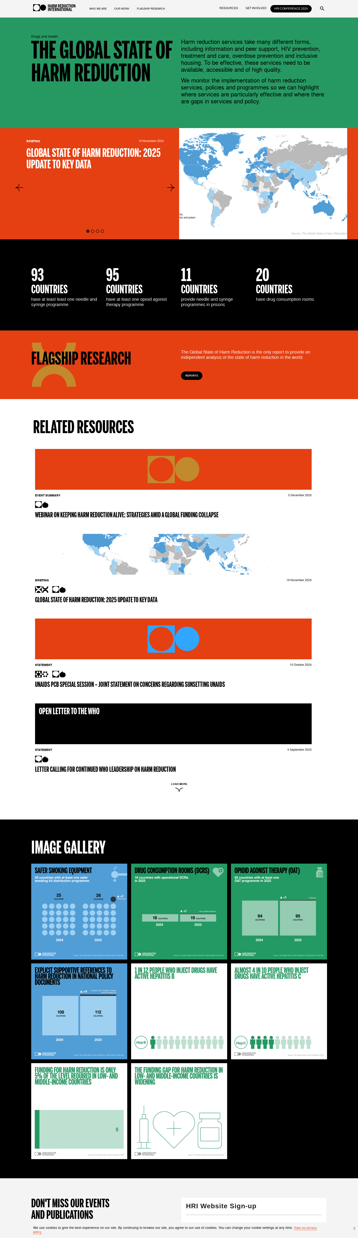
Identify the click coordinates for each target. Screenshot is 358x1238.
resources (228, 8)
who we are (101, 8)
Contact (112, 1176)
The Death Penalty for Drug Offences (234, 1161)
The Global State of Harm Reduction (233, 1166)
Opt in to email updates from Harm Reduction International (288, 1028)
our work (127, 8)
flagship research (158, 8)
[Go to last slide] (19, 187)
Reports (192, 376)
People (111, 1171)
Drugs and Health (169, 1161)
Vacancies (113, 1181)
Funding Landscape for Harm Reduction (236, 1171)
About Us (113, 1166)
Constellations (166, 1202)
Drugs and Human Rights (175, 1166)
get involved (256, 8)
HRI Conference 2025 (291, 9)
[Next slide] (171, 187)
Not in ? (192, 1066)
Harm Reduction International (229, 1083)
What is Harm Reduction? (125, 1161)
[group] (263, 183)
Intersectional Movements (175, 1176)
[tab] (88, 231)
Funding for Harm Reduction (177, 1171)
